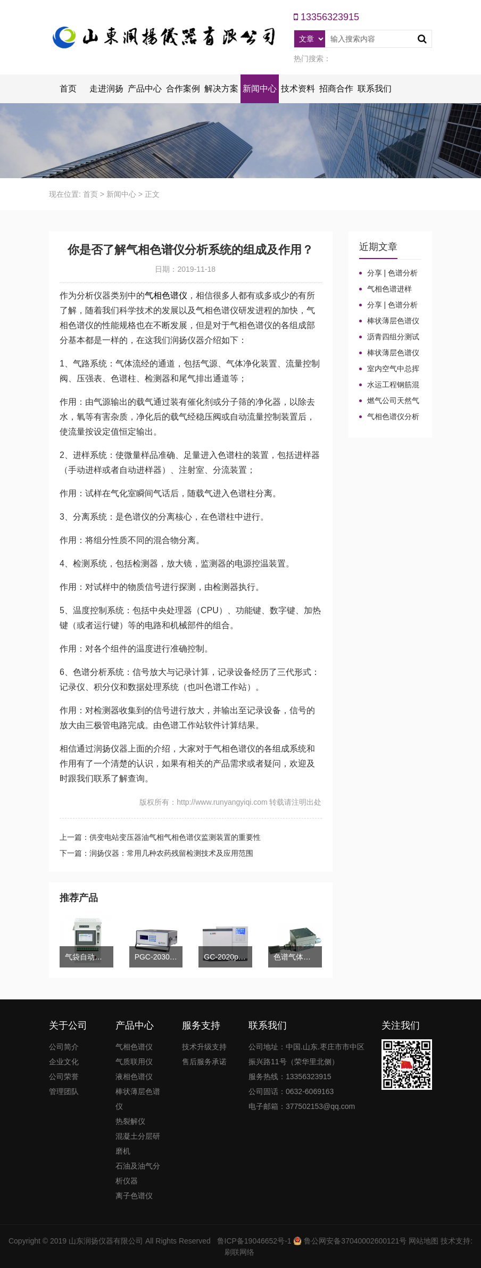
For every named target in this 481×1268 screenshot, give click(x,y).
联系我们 (375, 88)
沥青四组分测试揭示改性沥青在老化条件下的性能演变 (389, 337)
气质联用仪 (134, 1061)
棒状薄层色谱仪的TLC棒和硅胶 (389, 321)
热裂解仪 (130, 1121)
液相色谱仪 (134, 1076)
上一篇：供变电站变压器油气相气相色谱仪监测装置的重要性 (160, 837)
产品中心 (145, 88)
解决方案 (221, 88)
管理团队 (64, 1091)
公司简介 (64, 1046)
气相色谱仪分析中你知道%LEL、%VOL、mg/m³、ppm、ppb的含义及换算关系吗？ (389, 417)
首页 (68, 88)
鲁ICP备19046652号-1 (254, 1241)
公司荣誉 (64, 1076)
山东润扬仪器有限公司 (106, 1241)
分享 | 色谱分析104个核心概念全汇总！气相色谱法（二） (389, 273)
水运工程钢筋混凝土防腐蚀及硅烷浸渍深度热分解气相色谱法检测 (389, 385)
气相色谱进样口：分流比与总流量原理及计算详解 (389, 289)
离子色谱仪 (134, 1195)
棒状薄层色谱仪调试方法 (389, 353)
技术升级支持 (204, 1046)
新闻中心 (260, 88)
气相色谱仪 (166, 295)
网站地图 (423, 1241)
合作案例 (183, 88)
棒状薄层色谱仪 (137, 1099)
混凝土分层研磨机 (137, 1143)
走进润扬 (106, 88)
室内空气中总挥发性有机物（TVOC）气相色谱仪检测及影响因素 (389, 369)
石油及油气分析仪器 (137, 1173)
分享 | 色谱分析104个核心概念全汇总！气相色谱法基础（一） (389, 305)
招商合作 (336, 88)
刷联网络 (239, 1252)
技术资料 (298, 88)
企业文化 (64, 1061)
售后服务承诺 (204, 1061)
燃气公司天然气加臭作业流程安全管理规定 (389, 401)
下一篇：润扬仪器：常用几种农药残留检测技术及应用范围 (156, 853)
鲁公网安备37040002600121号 (354, 1241)
